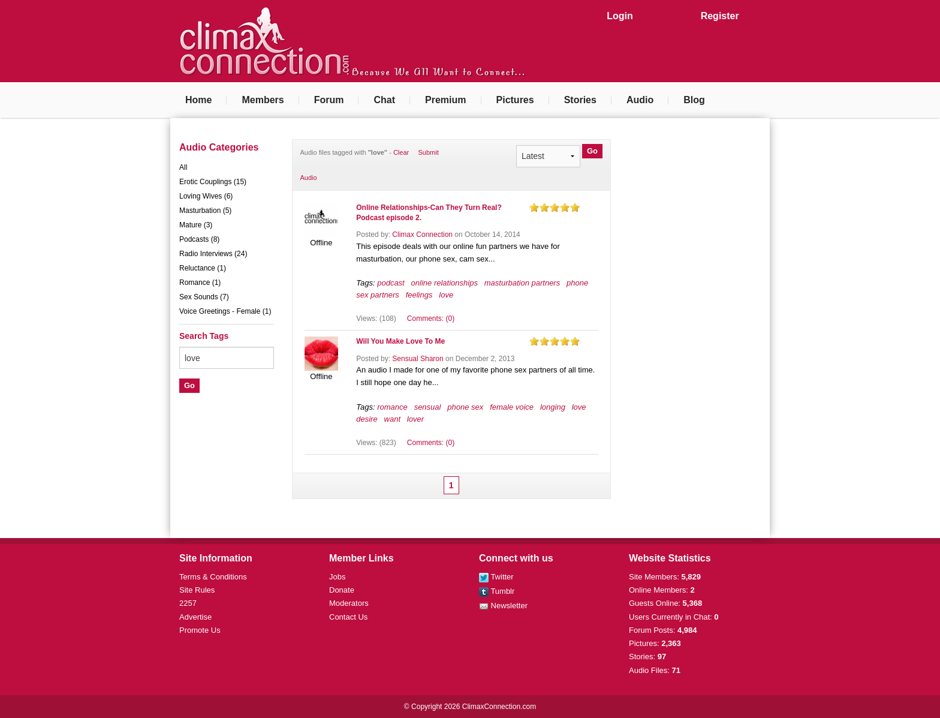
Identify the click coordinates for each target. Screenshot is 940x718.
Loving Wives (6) (206, 196)
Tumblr (496, 591)
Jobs (337, 576)
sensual (427, 406)
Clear (401, 152)
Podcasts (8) (199, 239)
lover (415, 418)
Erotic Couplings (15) (212, 182)
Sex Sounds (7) (204, 297)
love (446, 294)
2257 (188, 603)
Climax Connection (422, 234)
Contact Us (348, 616)
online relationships (444, 282)
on (534, 207)
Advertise (195, 616)
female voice (512, 406)
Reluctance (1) (202, 268)
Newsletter (503, 605)
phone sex (465, 406)
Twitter (496, 576)
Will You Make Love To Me (400, 341)
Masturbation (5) (205, 210)
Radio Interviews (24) (213, 254)
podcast (391, 282)
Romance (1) (200, 282)
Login (620, 16)
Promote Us (200, 630)
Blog (694, 100)
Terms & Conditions (213, 576)
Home (198, 100)
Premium (445, 100)
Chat (384, 100)
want (392, 418)
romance (392, 406)
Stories (580, 100)
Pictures (515, 100)
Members (263, 100)
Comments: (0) (430, 318)
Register (720, 16)
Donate (341, 589)
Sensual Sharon (417, 359)
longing (552, 406)
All (183, 167)
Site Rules (197, 589)
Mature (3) (195, 225)
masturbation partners (522, 282)
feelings (419, 294)
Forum (329, 100)
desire (366, 418)
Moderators (349, 603)
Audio (639, 100)
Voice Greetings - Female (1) (225, 311)
